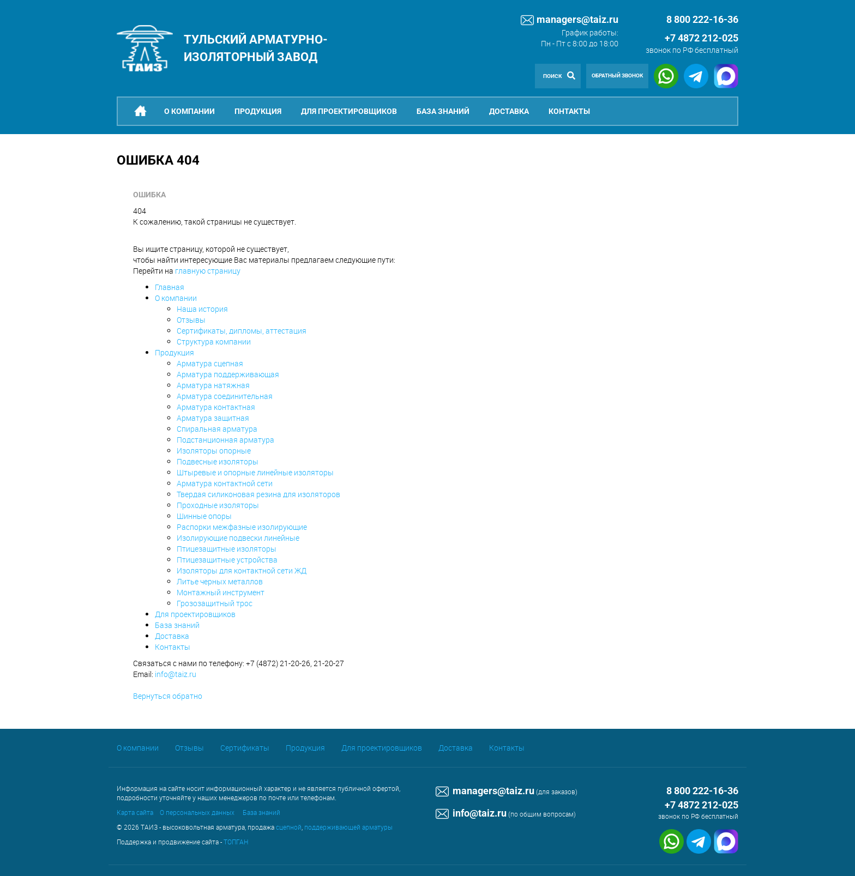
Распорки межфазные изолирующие (242, 527)
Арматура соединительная (225, 396)
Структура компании (214, 341)
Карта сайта (135, 812)
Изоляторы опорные (214, 450)
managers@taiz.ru (569, 20)
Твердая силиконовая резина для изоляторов (258, 494)
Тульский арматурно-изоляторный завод (256, 48)
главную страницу (207, 270)
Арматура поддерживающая (228, 374)
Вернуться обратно (167, 696)
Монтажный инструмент (220, 592)
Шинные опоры (204, 516)
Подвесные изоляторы (217, 461)
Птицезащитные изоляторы (226, 548)
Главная (169, 287)
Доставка (509, 111)
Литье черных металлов (220, 581)
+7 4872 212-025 (701, 38)
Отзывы (191, 320)
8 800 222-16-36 (702, 790)
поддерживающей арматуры (348, 827)
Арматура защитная (213, 418)
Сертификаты (244, 747)
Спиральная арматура (217, 429)
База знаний (443, 111)
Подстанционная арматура (225, 439)
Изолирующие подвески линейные (238, 538)
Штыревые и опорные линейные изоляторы (255, 472)
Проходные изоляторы (218, 505)
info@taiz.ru (175, 674)
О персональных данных (197, 812)
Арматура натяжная (213, 385)
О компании (189, 111)
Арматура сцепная (210, 363)
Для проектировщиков (349, 111)
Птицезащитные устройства (227, 559)
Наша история (202, 309)
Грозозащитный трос (214, 603)
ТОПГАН (236, 841)
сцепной (289, 827)
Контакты (569, 111)
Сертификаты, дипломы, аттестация (241, 330)
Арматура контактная (216, 407)
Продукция (257, 111)
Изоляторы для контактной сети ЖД (241, 570)
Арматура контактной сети (225, 483)
